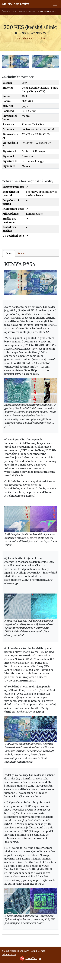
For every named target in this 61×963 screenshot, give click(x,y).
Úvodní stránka (9, 11)
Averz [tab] (9, 253)
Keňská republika (30, 38)
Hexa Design (33, 958)
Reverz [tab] (21, 253)
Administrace (9, 954)
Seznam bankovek (27, 11)
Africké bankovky (15, 4)
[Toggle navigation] (55, 4)
